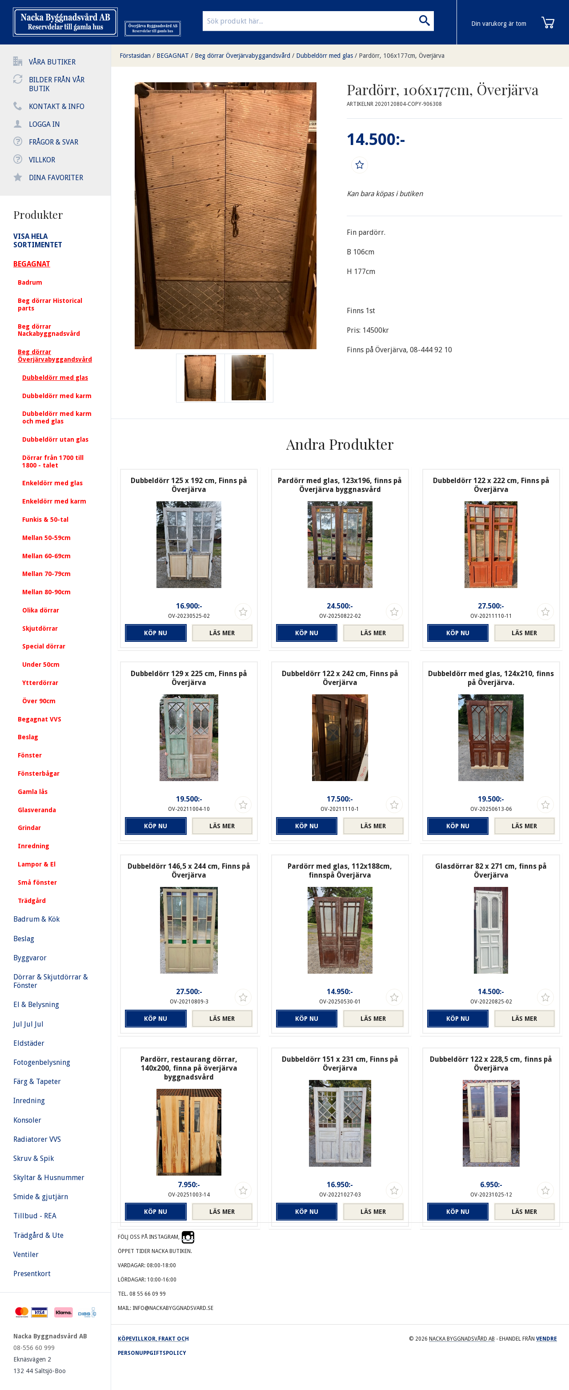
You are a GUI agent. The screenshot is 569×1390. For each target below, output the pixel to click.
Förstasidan (135, 55)
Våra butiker (52, 62)
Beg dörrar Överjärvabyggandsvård (242, 55)
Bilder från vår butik (56, 84)
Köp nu (155, 633)
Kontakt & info (56, 106)
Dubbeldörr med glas (324, 55)
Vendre (546, 1339)
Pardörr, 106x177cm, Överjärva (402, 55)
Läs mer (222, 633)
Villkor (42, 160)
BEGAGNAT (172, 55)
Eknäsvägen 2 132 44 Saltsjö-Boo (39, 1365)
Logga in (44, 124)
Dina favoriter (56, 177)
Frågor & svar (53, 142)
